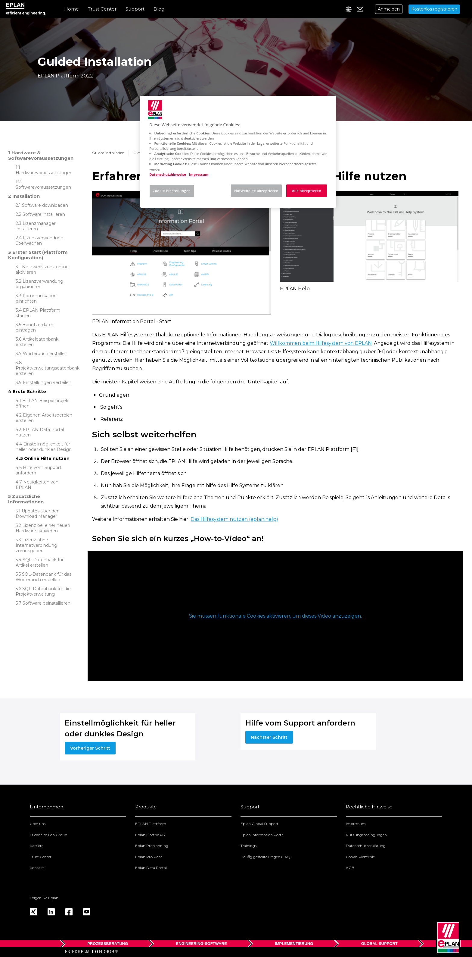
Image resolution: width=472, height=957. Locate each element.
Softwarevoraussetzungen (43, 187)
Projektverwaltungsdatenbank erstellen (47, 370)
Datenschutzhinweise (167, 174)
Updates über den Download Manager (38, 513)
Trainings (248, 845)
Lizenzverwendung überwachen (40, 240)
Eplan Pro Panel (149, 857)
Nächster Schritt (269, 737)
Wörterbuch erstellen (45, 353)
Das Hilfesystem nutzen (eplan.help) (234, 519)
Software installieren (44, 214)
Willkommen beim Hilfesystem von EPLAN (321, 343)
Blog (159, 9)
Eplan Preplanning (151, 845)
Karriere (36, 845)
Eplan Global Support (259, 823)
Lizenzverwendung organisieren (39, 284)
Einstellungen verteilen (47, 382)
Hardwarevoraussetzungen (44, 172)
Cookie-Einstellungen (172, 190)
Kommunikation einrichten (36, 298)
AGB (350, 867)
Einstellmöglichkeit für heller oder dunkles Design (44, 446)
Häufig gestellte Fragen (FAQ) (266, 857)
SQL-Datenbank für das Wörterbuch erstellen (43, 576)
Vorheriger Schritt (90, 748)
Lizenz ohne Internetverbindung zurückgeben (36, 545)
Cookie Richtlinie (360, 857)
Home (71, 9)
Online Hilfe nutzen (47, 458)
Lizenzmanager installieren (36, 226)
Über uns (37, 823)
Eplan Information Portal (262, 835)
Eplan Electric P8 (150, 835)
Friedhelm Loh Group (48, 835)
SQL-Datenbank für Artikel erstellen (40, 562)
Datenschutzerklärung (366, 845)
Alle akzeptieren (306, 190)
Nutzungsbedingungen (366, 835)
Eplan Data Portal (151, 867)
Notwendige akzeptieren (256, 190)
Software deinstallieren (46, 603)
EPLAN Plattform (150, 823)
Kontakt (37, 867)
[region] (238, 152)
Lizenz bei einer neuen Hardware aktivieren (43, 528)
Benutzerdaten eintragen (35, 327)
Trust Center (102, 9)
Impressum (356, 823)
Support (135, 9)
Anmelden (389, 9)
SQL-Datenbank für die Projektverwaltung (43, 591)
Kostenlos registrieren (434, 9)
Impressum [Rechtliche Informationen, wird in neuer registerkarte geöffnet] (198, 174)
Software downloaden (45, 205)
